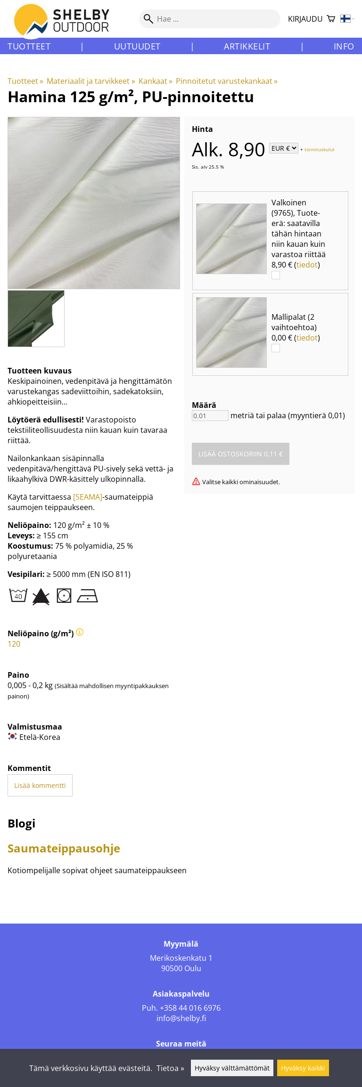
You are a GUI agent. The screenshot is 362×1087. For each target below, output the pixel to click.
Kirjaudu (305, 19)
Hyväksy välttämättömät (232, 1067)
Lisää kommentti (40, 785)
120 (14, 644)
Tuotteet (29, 46)
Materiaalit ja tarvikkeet (91, 81)
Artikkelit (247, 46)
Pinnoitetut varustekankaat (227, 81)
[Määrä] (210, 415)
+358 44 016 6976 (190, 1008)
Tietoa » (170, 1068)
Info (344, 46)
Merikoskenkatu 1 (181, 958)
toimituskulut (319, 149)
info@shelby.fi (181, 1018)
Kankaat (156, 81)
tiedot (307, 265)
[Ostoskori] (331, 19)
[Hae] (209, 18)
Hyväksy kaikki (303, 1067)
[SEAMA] (87, 497)
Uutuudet (137, 46)
